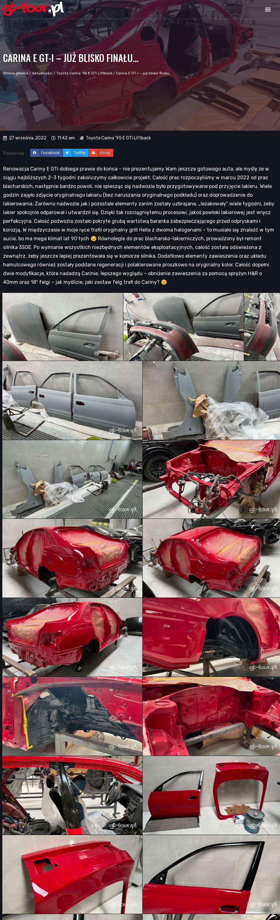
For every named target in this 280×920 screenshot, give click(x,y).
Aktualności (42, 73)
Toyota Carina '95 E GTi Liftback (84, 73)
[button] (268, 9)
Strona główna (15, 73)
